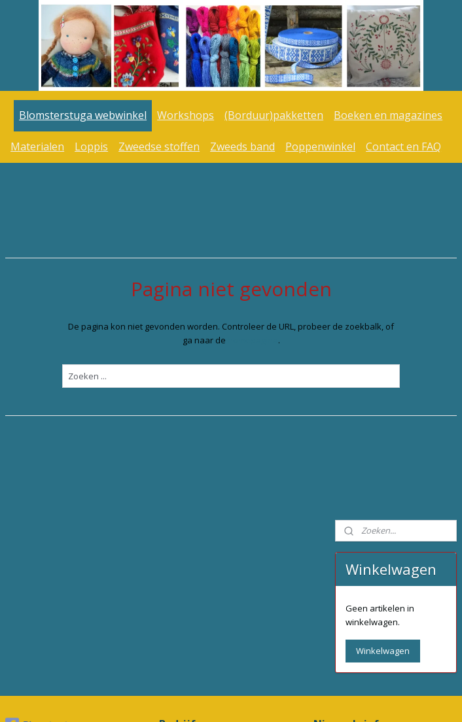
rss (210, 698)
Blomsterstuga (43, 539)
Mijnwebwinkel (373, 698)
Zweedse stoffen (159, 146)
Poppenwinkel (320, 146)
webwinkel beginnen (259, 698)
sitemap (182, 698)
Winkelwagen (383, 303)
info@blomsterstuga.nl (207, 593)
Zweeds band (242, 146)
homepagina (192, 339)
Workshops (185, 115)
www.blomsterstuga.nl (397, 593)
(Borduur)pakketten (273, 115)
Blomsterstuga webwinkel (83, 115)
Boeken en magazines (388, 115)
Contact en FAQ (403, 146)
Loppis (91, 146)
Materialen (37, 146)
